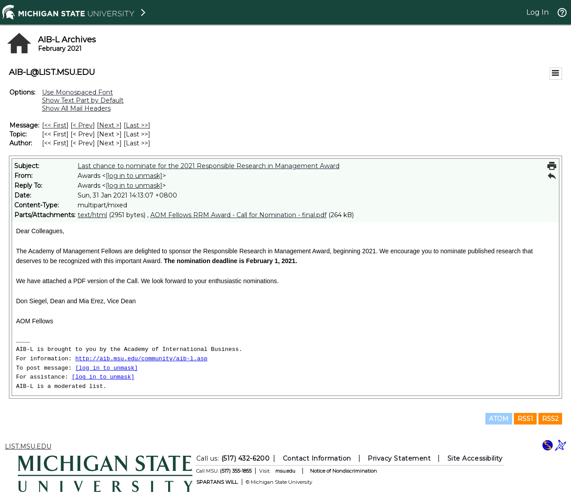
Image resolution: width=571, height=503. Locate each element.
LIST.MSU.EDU (28, 446)
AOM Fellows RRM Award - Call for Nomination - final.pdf (238, 215)
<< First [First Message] (55, 125)
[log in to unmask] (134, 176)
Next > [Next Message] (109, 125)
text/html (92, 215)
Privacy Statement (399, 458)
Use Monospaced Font (77, 92)
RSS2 (550, 419)
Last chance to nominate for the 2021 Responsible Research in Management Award (208, 166)
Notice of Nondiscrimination (343, 471)
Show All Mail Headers (76, 108)
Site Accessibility (475, 458)
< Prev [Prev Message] (83, 125)
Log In (537, 12)
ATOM (499, 419)
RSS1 (525, 419)
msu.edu (285, 471)
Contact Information (317, 458)
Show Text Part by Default (83, 100)
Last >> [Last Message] (137, 125)
